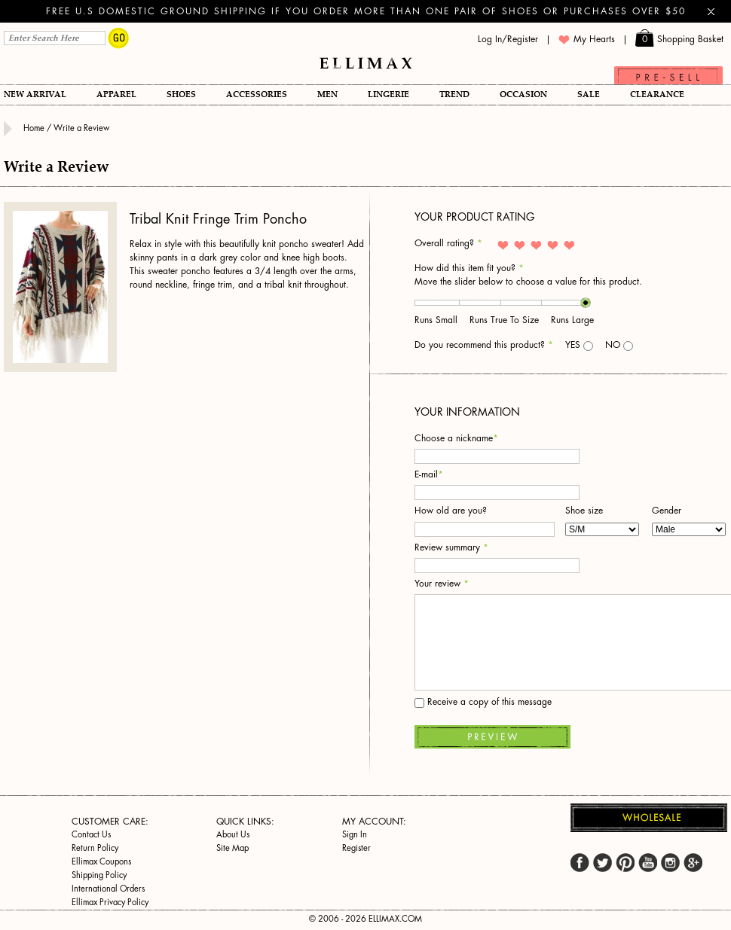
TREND (454, 94)
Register (356, 848)
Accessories (256, 94)
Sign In (354, 835)
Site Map (232, 848)
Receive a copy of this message (483, 701)
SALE (588, 94)
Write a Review (81, 128)
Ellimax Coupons (101, 862)
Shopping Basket (679, 39)
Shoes (181, 94)
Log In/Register (508, 39)
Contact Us (91, 835)
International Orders (108, 889)
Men (327, 94)
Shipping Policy (99, 875)
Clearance (657, 94)
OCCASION (523, 94)
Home (35, 128)
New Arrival (35, 94)
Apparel (116, 94)
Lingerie (388, 94)
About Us (232, 835)
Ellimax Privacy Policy (110, 902)
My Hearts (586, 39)
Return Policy (95, 848)
